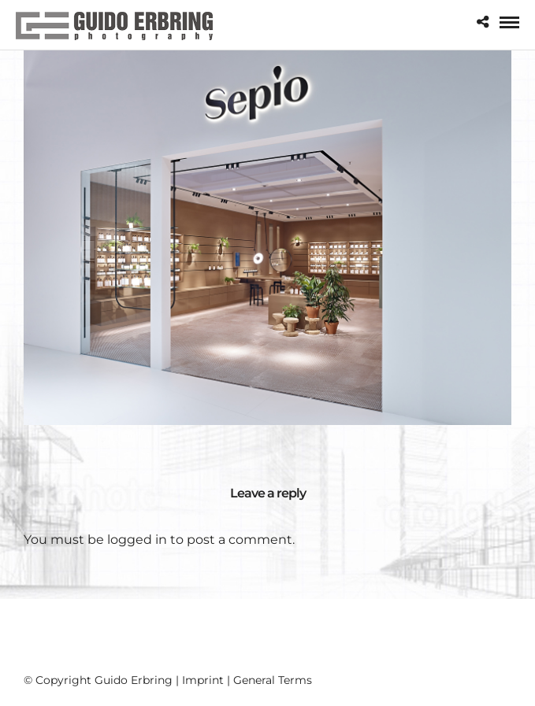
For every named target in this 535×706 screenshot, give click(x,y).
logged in (137, 539)
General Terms (272, 680)
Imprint (203, 680)
